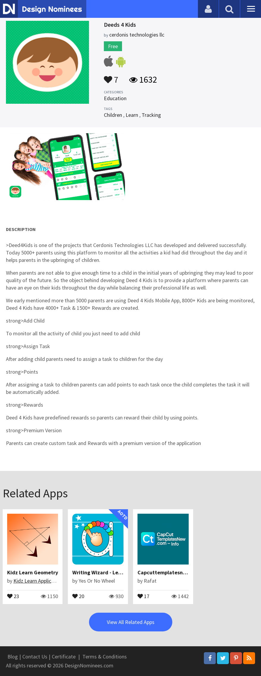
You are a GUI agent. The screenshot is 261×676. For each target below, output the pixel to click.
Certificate (64, 656)
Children (113, 114)
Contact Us (34, 656)
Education (115, 98)
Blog (12, 656)
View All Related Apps (130, 622)
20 (78, 596)
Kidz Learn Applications (39, 580)
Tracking (151, 114)
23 (13, 596)
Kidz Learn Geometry (32, 572)
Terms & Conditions (104, 656)
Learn (132, 114)
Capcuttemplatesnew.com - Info (176, 572)
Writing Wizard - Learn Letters (108, 572)
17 (143, 596)
